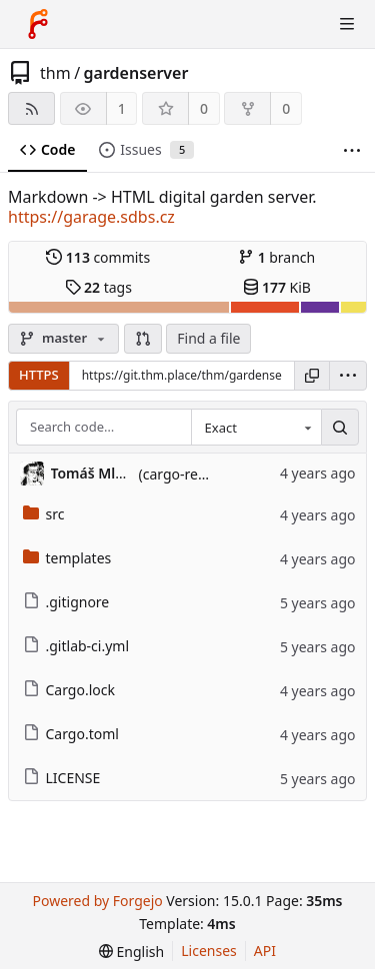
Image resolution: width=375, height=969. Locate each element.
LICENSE (62, 777)
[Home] (38, 24)
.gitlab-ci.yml (76, 645)
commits (98, 257)
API (265, 950)
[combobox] (256, 428)
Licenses (209, 950)
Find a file (208, 338)
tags (98, 287)
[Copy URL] (312, 376)
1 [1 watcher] (122, 108)
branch (276, 257)
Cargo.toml (71, 733)
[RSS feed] (31, 108)
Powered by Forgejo (97, 900)
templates (67, 557)
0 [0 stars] (204, 108)
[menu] (348, 376)
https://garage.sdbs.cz (91, 217)
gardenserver (136, 73)
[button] (143, 339)
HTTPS (39, 375)
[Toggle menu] (347, 24)
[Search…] (340, 428)
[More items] (352, 150)
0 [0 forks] (286, 108)
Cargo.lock (69, 689)
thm (55, 73)
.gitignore (66, 601)
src (44, 513)
